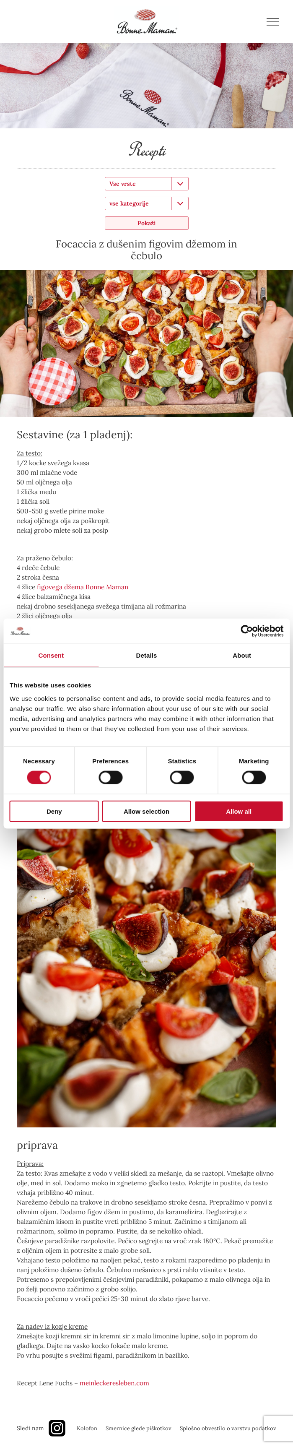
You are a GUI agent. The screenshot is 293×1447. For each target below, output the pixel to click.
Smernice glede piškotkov (138, 1428)
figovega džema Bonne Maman (82, 587)
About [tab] (242, 655)
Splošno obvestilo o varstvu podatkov (228, 1428)
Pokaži (146, 223)
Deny (54, 811)
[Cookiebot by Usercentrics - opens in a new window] (246, 631)
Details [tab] (146, 655)
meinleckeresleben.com (114, 1383)
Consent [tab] (51, 655)
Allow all (239, 811)
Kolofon (87, 1428)
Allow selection (146, 811)
